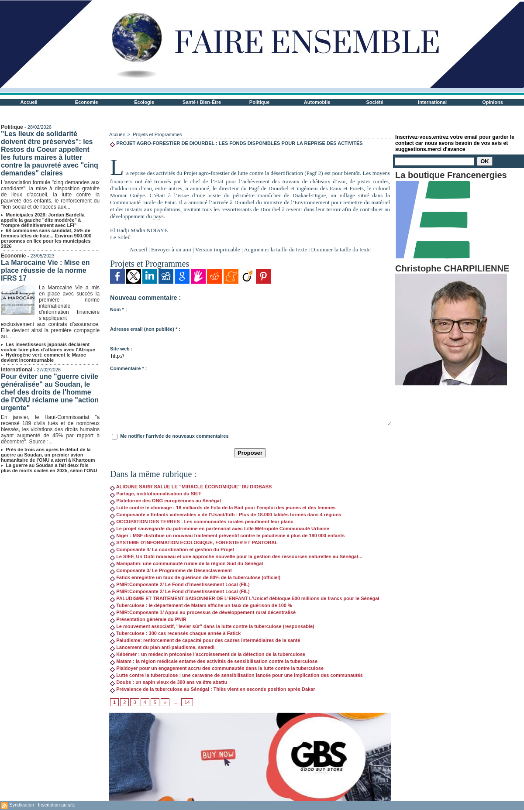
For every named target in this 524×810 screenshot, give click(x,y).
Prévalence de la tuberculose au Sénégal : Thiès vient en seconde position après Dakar (212, 689)
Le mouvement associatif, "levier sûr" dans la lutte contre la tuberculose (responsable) (212, 626)
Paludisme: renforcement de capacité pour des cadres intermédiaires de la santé (205, 640)
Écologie (144, 102)
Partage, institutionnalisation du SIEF (155, 493)
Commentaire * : (128, 368)
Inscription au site (57, 804)
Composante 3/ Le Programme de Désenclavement (171, 570)
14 (187, 702)
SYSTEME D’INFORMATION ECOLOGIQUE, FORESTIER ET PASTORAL (194, 542)
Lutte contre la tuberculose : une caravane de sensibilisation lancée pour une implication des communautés (236, 675)
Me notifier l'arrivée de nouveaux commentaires (174, 436)
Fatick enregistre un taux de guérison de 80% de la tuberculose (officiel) (195, 577)
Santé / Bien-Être (202, 102)
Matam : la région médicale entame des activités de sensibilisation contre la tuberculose (213, 661)
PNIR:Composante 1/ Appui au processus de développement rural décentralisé (203, 612)
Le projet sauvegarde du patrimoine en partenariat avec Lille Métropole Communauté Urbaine (219, 528)
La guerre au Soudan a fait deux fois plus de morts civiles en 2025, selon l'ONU (49, 468)
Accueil (29, 102)
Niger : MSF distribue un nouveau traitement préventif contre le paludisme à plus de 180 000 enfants (227, 535)
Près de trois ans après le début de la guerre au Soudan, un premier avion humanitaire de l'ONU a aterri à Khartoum (48, 455)
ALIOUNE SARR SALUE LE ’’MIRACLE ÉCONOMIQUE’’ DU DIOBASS (191, 486)
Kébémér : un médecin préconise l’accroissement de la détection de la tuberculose (207, 654)
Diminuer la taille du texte (340, 249)
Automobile (317, 102)
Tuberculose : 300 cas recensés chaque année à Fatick (175, 633)
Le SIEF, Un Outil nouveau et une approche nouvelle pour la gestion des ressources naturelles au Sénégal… (236, 556)
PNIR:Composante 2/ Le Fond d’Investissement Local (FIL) (180, 584)
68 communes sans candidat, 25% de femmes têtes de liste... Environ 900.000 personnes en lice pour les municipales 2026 (46, 238)
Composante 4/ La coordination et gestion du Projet (172, 549)
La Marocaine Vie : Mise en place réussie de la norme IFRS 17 (45, 270)
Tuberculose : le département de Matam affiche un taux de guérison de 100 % (201, 605)
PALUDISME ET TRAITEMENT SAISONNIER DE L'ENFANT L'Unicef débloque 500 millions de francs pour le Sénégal (244, 598)
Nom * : (118, 309)
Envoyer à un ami (171, 249)
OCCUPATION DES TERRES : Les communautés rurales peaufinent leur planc (201, 521)
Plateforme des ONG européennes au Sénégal (165, 500)
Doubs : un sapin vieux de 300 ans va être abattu (168, 682)
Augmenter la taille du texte (275, 249)
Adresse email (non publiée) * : (145, 329)
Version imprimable (217, 249)
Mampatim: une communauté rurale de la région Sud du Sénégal (186, 563)
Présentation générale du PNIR (148, 619)
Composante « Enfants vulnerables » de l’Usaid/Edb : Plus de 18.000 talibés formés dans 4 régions (225, 514)
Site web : (121, 348)
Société (374, 102)
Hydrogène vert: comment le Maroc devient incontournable (43, 357)
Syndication (21, 804)
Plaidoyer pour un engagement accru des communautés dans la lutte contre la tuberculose (217, 668)
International (432, 102)
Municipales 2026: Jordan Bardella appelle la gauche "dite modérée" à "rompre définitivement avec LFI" (42, 220)
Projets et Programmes (157, 134)
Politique (259, 102)
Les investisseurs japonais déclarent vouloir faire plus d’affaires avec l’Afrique (48, 347)
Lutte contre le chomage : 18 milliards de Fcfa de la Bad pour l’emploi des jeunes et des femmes (223, 507)
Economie (86, 102)
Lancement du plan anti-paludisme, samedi (162, 647)
